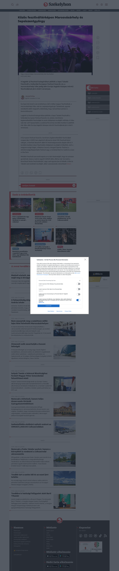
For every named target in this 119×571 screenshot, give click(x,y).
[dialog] (59, 285)
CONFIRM (48, 305)
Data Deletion (51, 311)
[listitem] (59, 280)
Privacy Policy (68, 311)
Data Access (59, 311)
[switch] (78, 284)
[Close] (85, 259)
